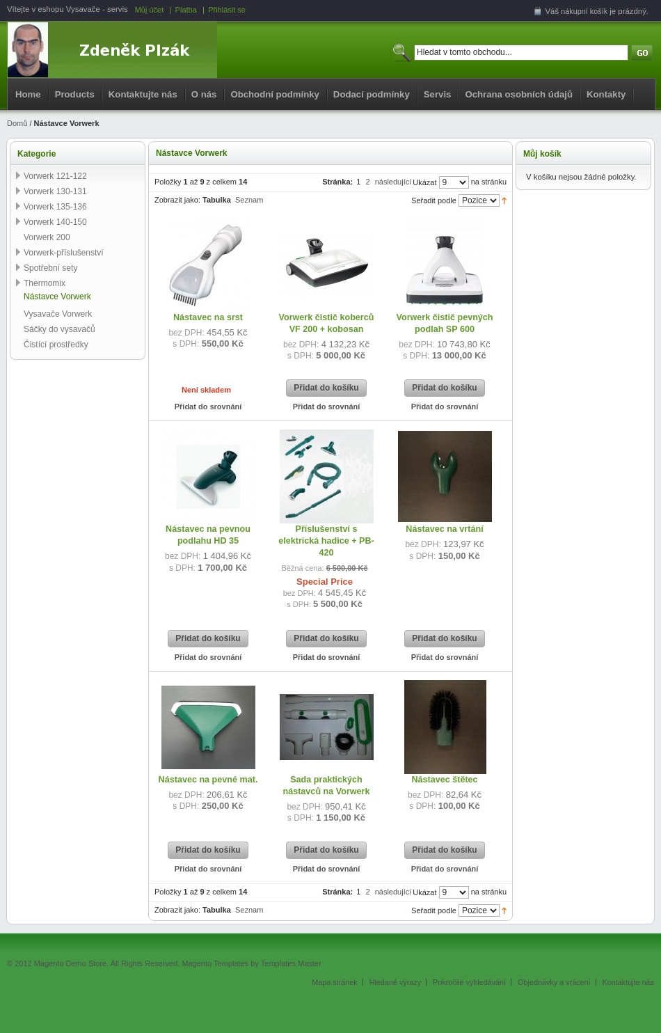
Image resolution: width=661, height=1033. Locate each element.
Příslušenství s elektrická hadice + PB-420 (326, 541)
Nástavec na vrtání (444, 529)
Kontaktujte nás (143, 94)
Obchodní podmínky (274, 94)
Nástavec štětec (444, 779)
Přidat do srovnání (208, 406)
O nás (204, 94)
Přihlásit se (227, 10)
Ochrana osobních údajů (519, 94)
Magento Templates (215, 963)
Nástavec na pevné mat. (208, 779)
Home (28, 94)
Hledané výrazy (395, 982)
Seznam (249, 200)
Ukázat (424, 182)
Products (75, 94)
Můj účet (149, 10)
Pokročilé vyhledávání (469, 982)
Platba (186, 10)
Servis (438, 94)
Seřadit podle (433, 200)
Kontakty (606, 94)
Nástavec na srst (208, 317)
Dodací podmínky (371, 94)
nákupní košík (584, 11)
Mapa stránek (334, 982)
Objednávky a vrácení (554, 982)
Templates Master (291, 963)
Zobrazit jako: (177, 200)
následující (393, 182)
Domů (17, 123)
